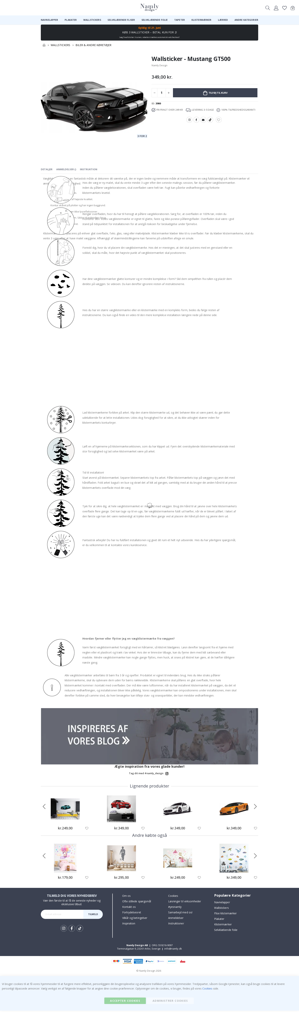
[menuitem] (49, 20)
